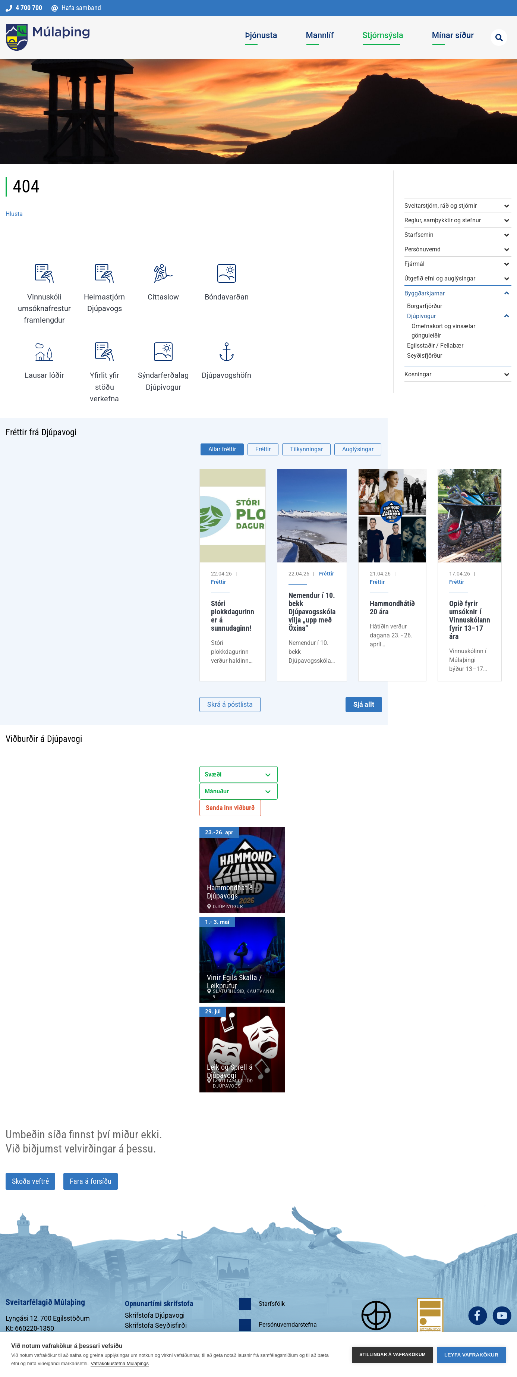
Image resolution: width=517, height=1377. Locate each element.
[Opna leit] (499, 37)
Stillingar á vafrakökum (392, 1354)
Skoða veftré (30, 1181)
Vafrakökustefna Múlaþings (120, 1363)
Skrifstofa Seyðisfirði (156, 1325)
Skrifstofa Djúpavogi (155, 1315)
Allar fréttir (222, 449)
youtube (501, 1315)
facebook (477, 1315)
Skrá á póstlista (230, 704)
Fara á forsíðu (90, 1181)
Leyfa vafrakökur (471, 1355)
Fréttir (263, 449)
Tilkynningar (306, 449)
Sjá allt (363, 704)
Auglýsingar (357, 449)
